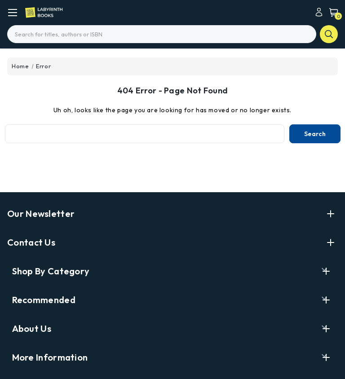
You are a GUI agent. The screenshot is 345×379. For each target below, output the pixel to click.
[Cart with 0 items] (331, 12)
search (329, 34)
